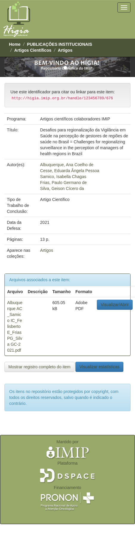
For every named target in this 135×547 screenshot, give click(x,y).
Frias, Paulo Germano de (63, 182)
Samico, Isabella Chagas (63, 176)
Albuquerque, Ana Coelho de (67, 164)
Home (15, 44)
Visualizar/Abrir (115, 304)
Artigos (65, 50)
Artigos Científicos (32, 50)
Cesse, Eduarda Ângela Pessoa (69, 170)
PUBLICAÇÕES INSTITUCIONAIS (59, 44)
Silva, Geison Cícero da (62, 188)
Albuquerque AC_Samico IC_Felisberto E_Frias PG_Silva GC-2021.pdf (14, 326)
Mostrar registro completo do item (39, 366)
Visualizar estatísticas (99, 366)
